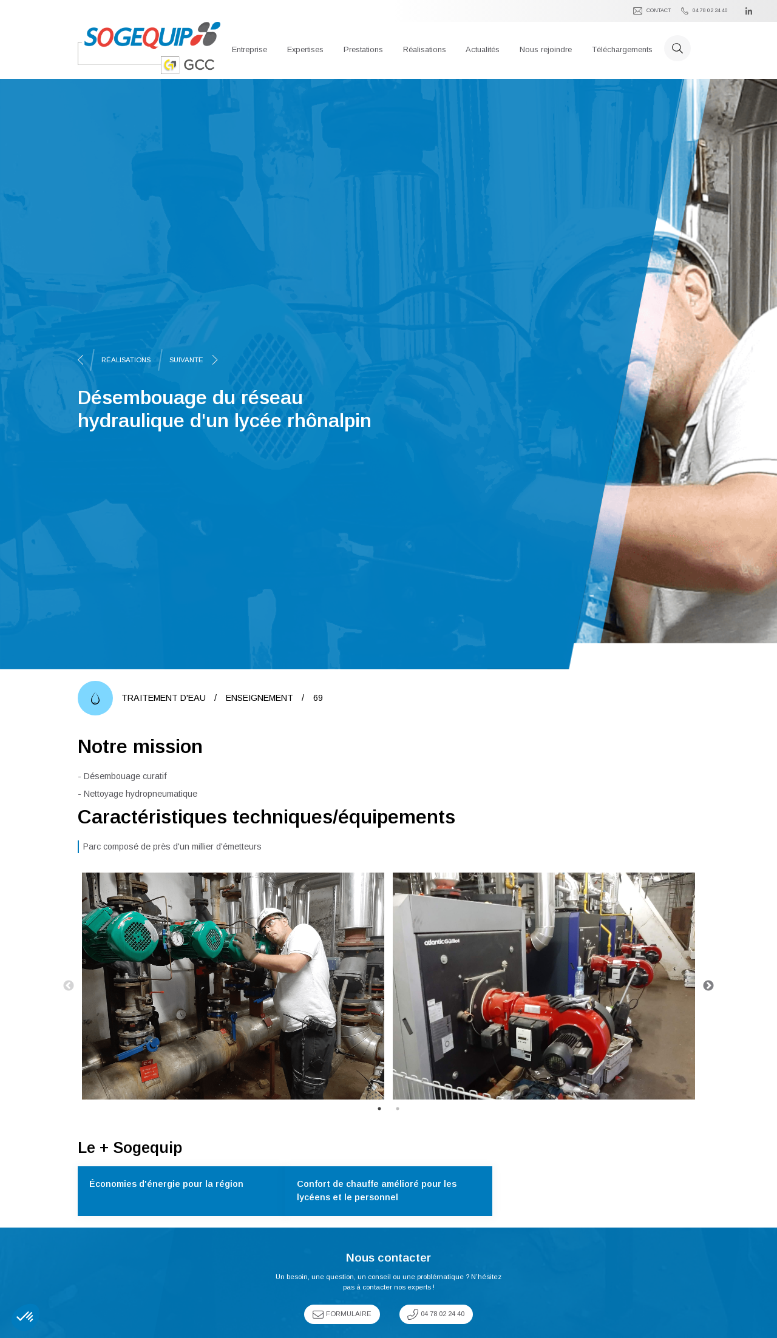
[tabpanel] (233, 986)
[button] (249, 48)
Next (708, 986)
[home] (149, 48)
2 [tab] (398, 1109)
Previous (69, 986)
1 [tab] (379, 1109)
